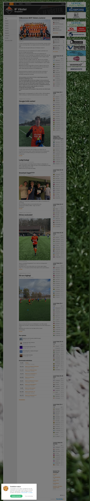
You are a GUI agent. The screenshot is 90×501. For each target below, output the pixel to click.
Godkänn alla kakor (16, 496)
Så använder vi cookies (26, 492)
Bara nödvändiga (29, 496)
